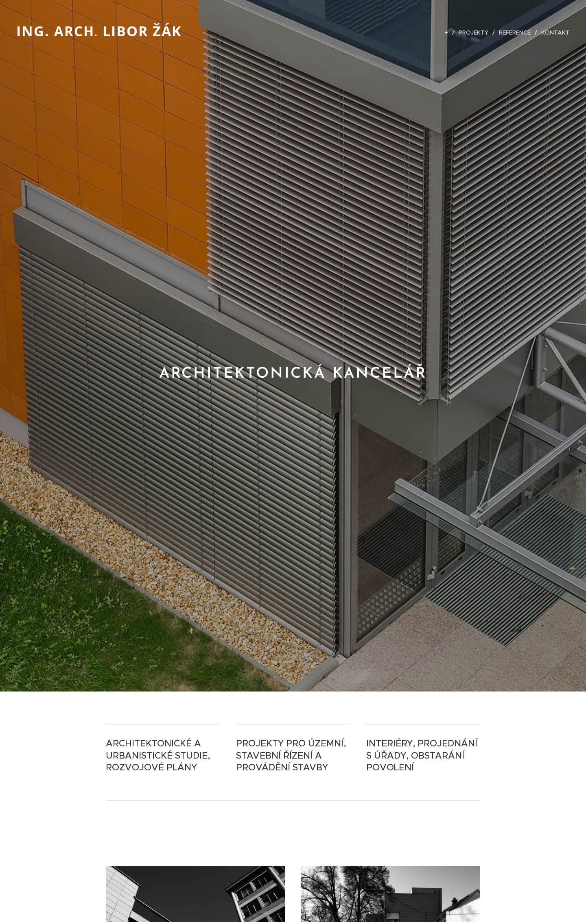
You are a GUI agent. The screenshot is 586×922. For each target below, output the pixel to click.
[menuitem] (448, 32)
